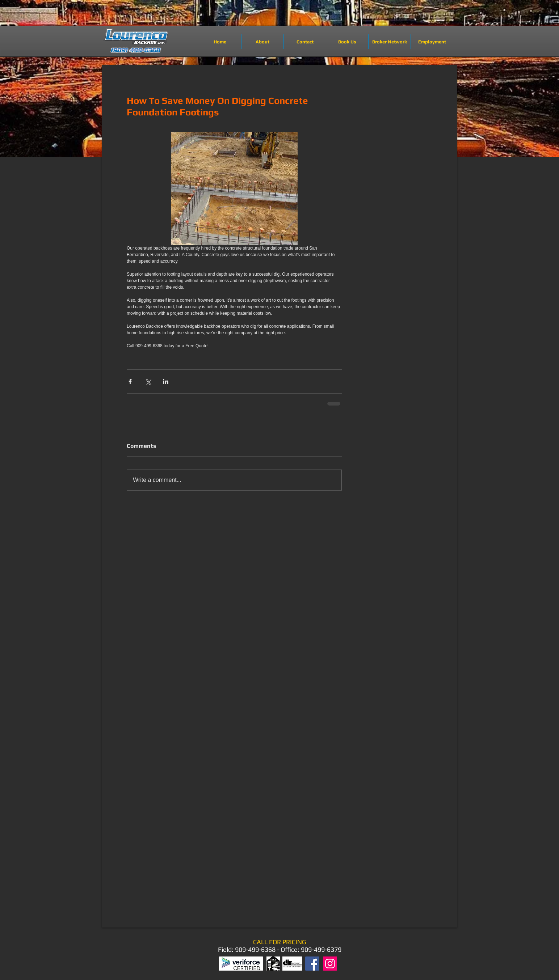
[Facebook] (312, 963)
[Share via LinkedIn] (165, 381)
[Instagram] (330, 963)
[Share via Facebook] (130, 381)
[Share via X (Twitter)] (147, 381)
